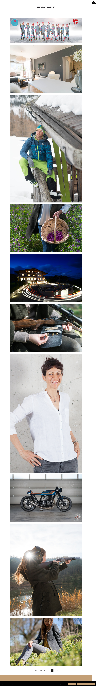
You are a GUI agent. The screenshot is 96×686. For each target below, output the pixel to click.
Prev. (36, 670)
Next (41, 670)
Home (42, 14)
